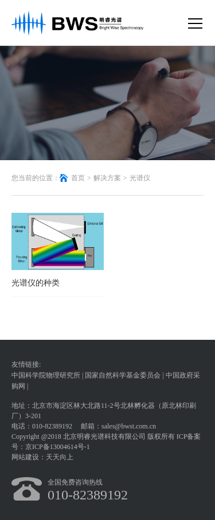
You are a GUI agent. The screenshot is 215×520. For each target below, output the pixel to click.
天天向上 (59, 457)
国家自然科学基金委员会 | (125, 375)
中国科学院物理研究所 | (48, 375)
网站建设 (25, 457)
